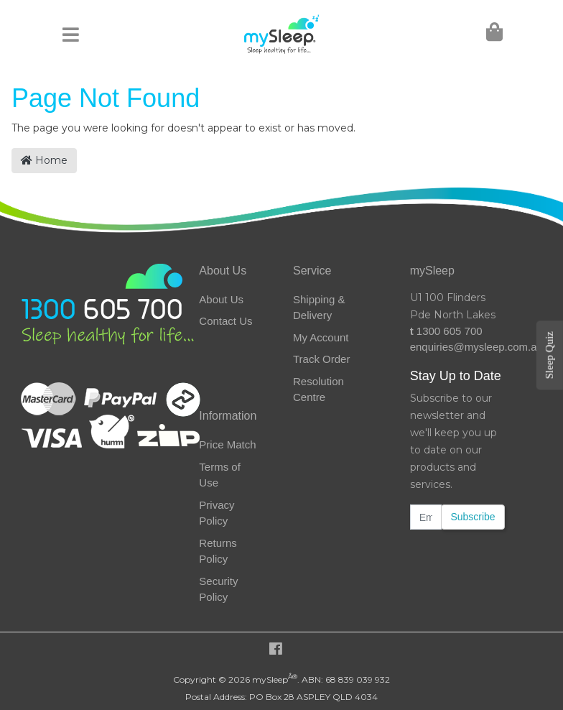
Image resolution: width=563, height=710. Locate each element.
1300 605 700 (446, 331)
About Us (221, 299)
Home (44, 160)
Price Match (227, 444)
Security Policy (218, 589)
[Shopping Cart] (493, 35)
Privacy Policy (216, 513)
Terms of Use (220, 475)
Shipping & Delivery (319, 307)
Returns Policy (218, 551)
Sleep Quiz (549, 355)
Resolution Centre (318, 389)
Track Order (321, 359)
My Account (321, 337)
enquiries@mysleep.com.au (457, 347)
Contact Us (225, 321)
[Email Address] (426, 517)
